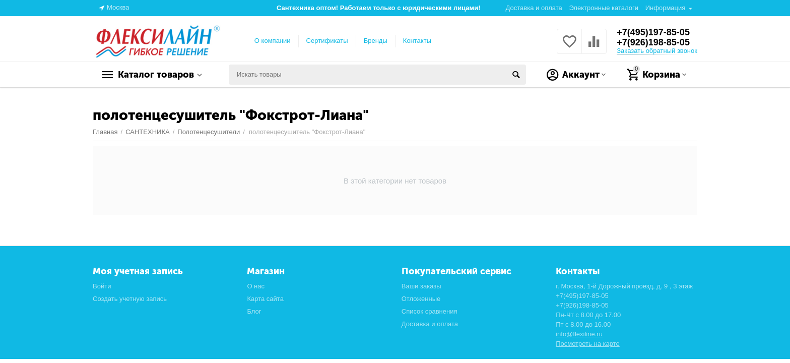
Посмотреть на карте (588, 343)
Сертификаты (327, 40)
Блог (254, 311)
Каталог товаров (156, 75)
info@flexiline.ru (579, 334)
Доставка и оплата (534, 8)
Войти (102, 286)
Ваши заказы (421, 286)
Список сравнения (429, 311)
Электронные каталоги (603, 8)
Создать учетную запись (130, 298)
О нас (256, 286)
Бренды (375, 40)
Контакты (417, 40)
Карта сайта (265, 298)
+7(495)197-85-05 (653, 32)
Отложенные (421, 298)
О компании (272, 40)
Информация (665, 8)
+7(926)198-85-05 (653, 42)
